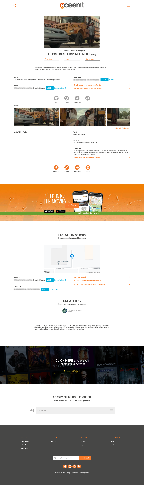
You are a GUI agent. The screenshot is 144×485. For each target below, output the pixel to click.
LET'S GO (72, 205)
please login (62, 325)
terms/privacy (84, 473)
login (82, 445)
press (53, 445)
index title (24, 445)
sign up (83, 441)
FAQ (112, 441)
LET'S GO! (85, 458)
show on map (25, 441)
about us (53, 441)
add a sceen (24, 448)
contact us (114, 445)
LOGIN (49, 88)
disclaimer (75, 473)
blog (68, 473)
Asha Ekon (79, 310)
